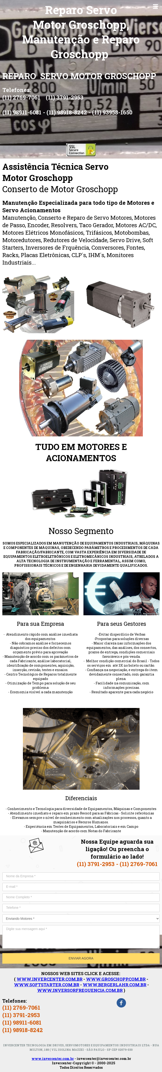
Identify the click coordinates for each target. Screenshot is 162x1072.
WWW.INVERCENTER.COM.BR (50, 979)
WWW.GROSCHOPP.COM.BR (116, 979)
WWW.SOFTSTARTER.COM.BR (46, 984)
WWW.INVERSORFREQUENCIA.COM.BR (80, 990)
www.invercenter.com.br (53, 1058)
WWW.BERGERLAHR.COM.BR (114, 984)
